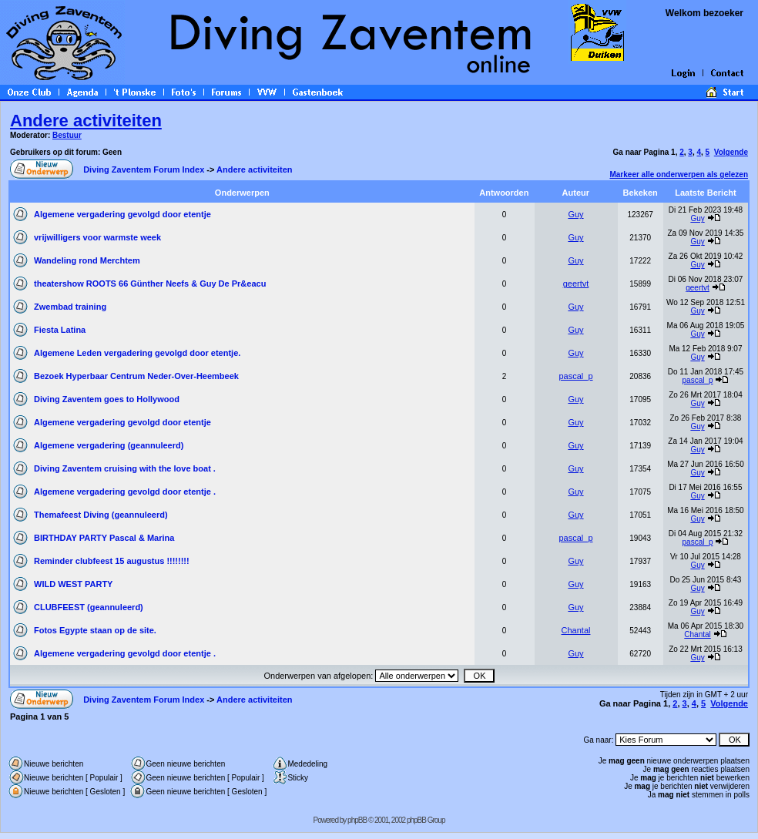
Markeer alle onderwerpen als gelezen (678, 174)
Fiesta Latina (60, 329)
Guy (575, 214)
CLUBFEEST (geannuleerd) (88, 607)
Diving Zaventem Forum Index (143, 169)
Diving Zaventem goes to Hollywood (106, 399)
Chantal (576, 630)
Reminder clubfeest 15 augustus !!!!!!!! (112, 560)
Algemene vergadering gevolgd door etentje (122, 214)
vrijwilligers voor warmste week (97, 237)
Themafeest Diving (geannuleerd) (101, 514)
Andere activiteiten (86, 120)
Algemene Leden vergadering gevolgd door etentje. (137, 352)
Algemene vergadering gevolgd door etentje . (125, 491)
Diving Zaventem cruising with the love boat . (125, 468)
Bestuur (67, 135)
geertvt (576, 283)
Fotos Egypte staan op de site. (95, 630)
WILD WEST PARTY (73, 584)
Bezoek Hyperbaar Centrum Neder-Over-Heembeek (136, 376)
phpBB (357, 820)
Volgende (731, 152)
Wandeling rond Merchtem (87, 260)
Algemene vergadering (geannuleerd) (108, 445)
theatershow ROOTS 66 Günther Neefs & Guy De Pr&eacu (150, 283)
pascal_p (575, 376)
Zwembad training (70, 306)
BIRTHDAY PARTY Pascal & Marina (104, 537)
